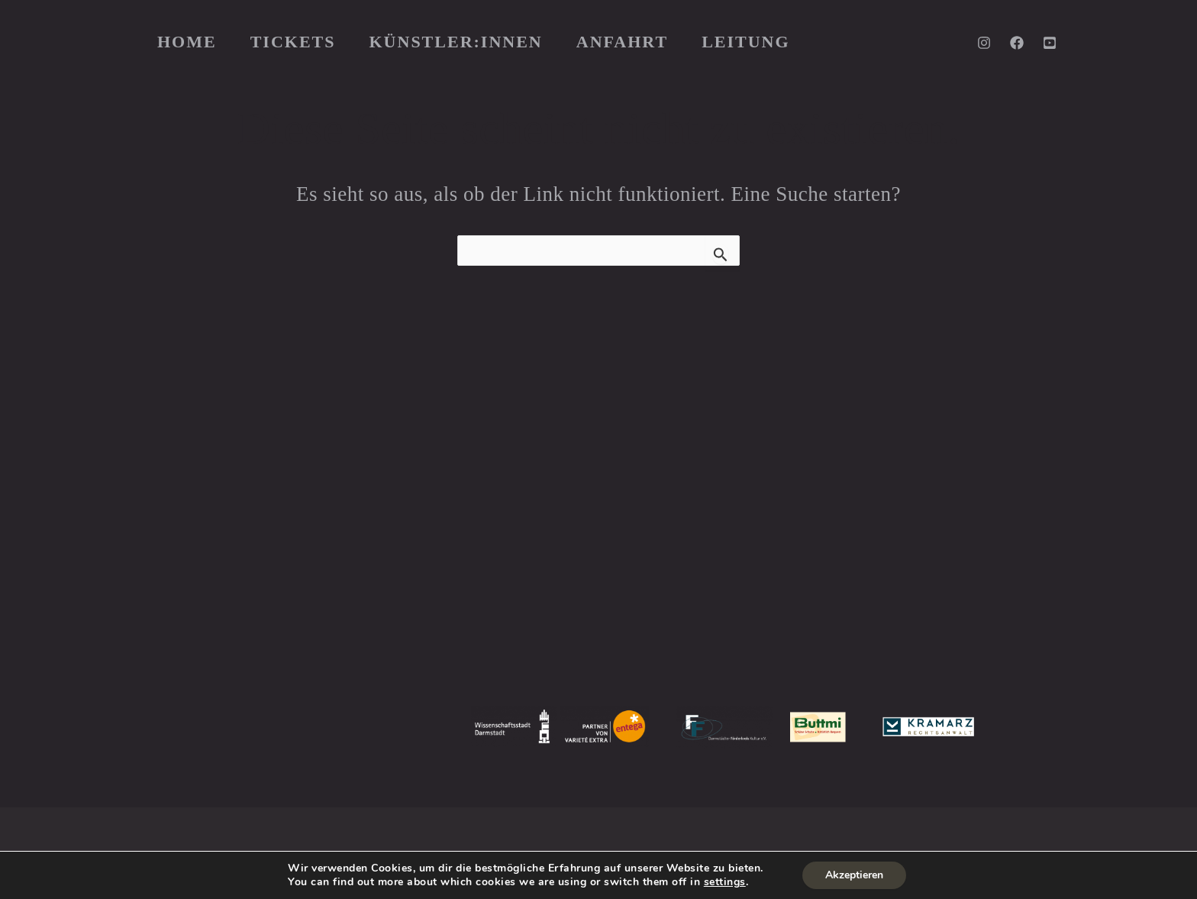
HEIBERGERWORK (953, 596)
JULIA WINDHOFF (908, 508)
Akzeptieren (854, 875)
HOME (187, 41)
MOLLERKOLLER (516, 530)
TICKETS (293, 41)
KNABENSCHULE (517, 508)
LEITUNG (745, 41)
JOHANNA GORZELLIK (852, 486)
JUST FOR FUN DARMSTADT (556, 552)
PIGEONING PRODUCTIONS (872, 574)
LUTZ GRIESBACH (935, 530)
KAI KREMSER (825, 552)
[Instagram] (984, 43)
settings (725, 882)
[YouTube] (1050, 43)
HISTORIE (493, 486)
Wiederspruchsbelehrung (568, 833)
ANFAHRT (622, 41)
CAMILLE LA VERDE (951, 552)
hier (372, 574)
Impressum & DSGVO (406, 833)
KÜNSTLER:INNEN (456, 41)
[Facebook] (1017, 43)
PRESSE (488, 464)
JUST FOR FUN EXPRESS (546, 574)
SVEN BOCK (818, 530)
